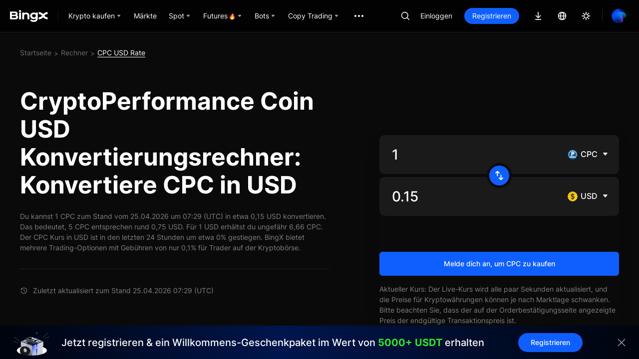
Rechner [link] (74, 52)
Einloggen (436, 15)
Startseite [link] (35, 52)
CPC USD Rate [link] (121, 52)
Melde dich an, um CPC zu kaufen (499, 263)
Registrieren (491, 15)
